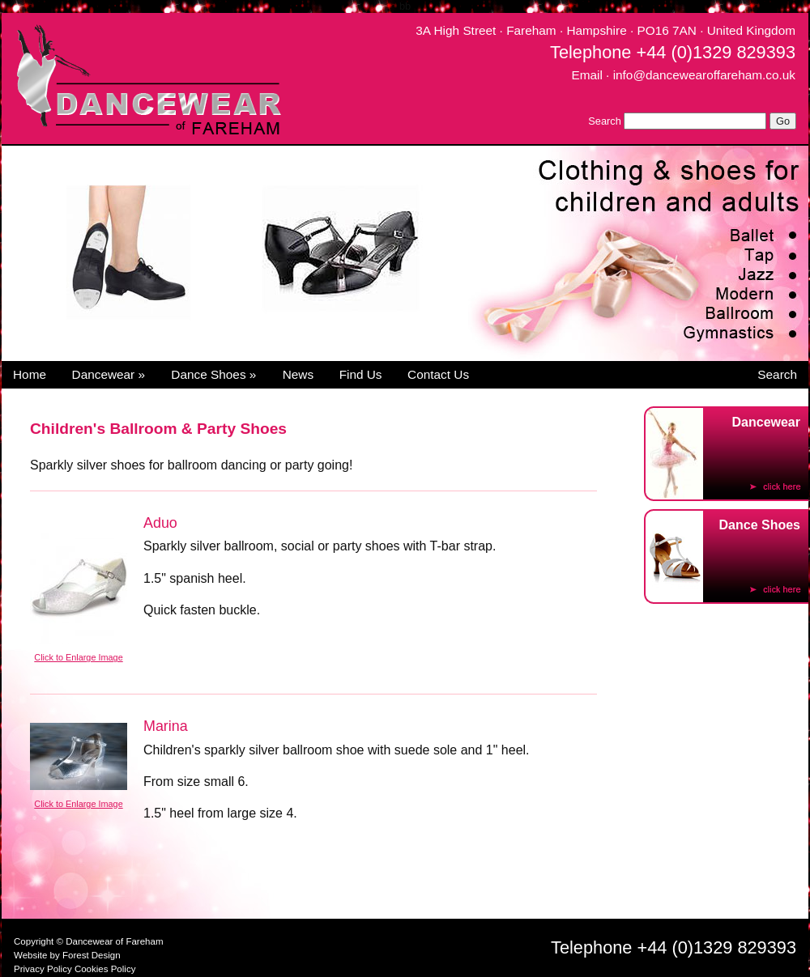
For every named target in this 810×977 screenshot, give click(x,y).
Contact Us (438, 374)
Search (604, 121)
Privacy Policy (43, 969)
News (298, 374)
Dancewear (109, 374)
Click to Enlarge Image (78, 657)
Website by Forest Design (67, 955)
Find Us (360, 374)
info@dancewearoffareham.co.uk (704, 75)
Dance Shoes (213, 374)
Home (29, 374)
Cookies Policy (105, 969)
